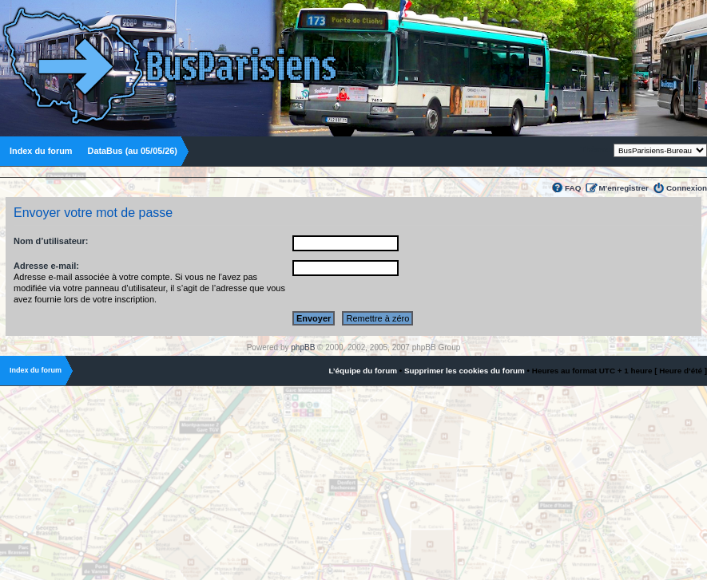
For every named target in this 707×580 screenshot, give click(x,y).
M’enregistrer (623, 187)
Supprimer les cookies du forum (464, 370)
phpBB (303, 347)
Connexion (686, 187)
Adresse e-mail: (46, 265)
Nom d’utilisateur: (51, 241)
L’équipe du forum (362, 370)
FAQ (573, 187)
